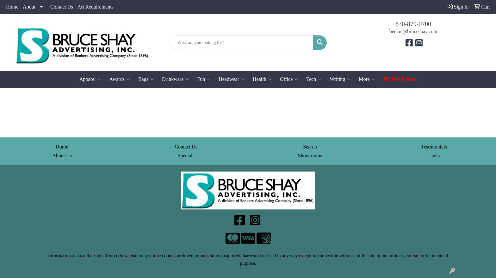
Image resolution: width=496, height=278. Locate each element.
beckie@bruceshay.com (413, 31)
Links (434, 155)
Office (289, 79)
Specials (185, 155)
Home (12, 6)
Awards (119, 79)
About (29, 6)
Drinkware (175, 79)
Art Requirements (96, 6)
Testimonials (434, 146)
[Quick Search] (241, 42)
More (367, 79)
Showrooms (310, 155)
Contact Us (61, 6)
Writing (340, 79)
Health (262, 79)
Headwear (232, 79)
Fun (203, 79)
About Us (62, 155)
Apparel (90, 79)
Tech (313, 79)
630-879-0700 (413, 24)
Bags (146, 79)
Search (310, 146)
